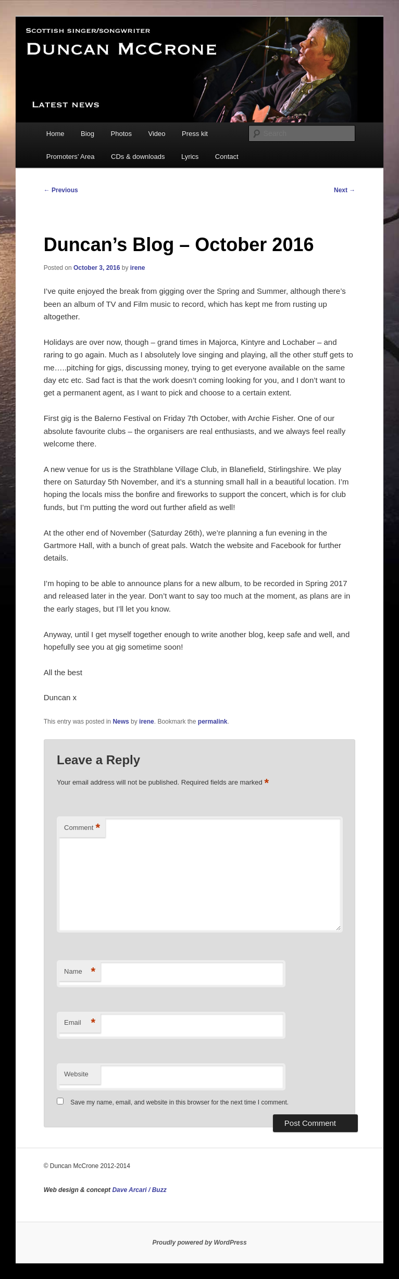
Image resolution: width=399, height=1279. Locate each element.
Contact (227, 156)
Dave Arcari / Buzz (139, 1190)
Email (79, 1022)
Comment (82, 828)
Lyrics (189, 156)
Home (55, 134)
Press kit (195, 134)
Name (79, 971)
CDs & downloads (138, 156)
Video (157, 134)
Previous (61, 190)
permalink (213, 721)
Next (344, 190)
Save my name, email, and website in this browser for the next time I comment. (179, 1102)
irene (137, 267)
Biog (87, 134)
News (121, 721)
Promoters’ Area (70, 156)
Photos (121, 134)
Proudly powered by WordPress (199, 1242)
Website (76, 1074)
